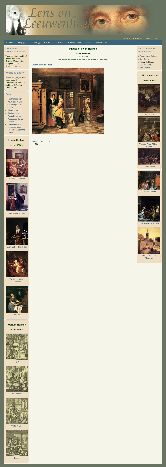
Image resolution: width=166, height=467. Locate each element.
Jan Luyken (145, 68)
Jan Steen (144, 59)
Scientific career (74, 43)
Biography (22, 43)
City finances (13, 113)
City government (14, 110)
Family (47, 43)
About (156, 38)
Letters (88, 43)
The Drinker (149, 115)
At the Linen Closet (42, 65)
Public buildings (14, 116)
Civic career (59, 43)
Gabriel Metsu (146, 65)
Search (148, 38)
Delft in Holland (101, 43)
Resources (138, 38)
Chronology (35, 43)
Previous (36, 141)
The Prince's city (14, 99)
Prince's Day (149, 166)
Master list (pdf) (12, 77)
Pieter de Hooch (147, 62)
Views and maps (14, 102)
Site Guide (125, 38)
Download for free (13, 66)
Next (49, 141)
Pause (43, 141)
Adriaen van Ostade (148, 56)
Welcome (10, 43)
